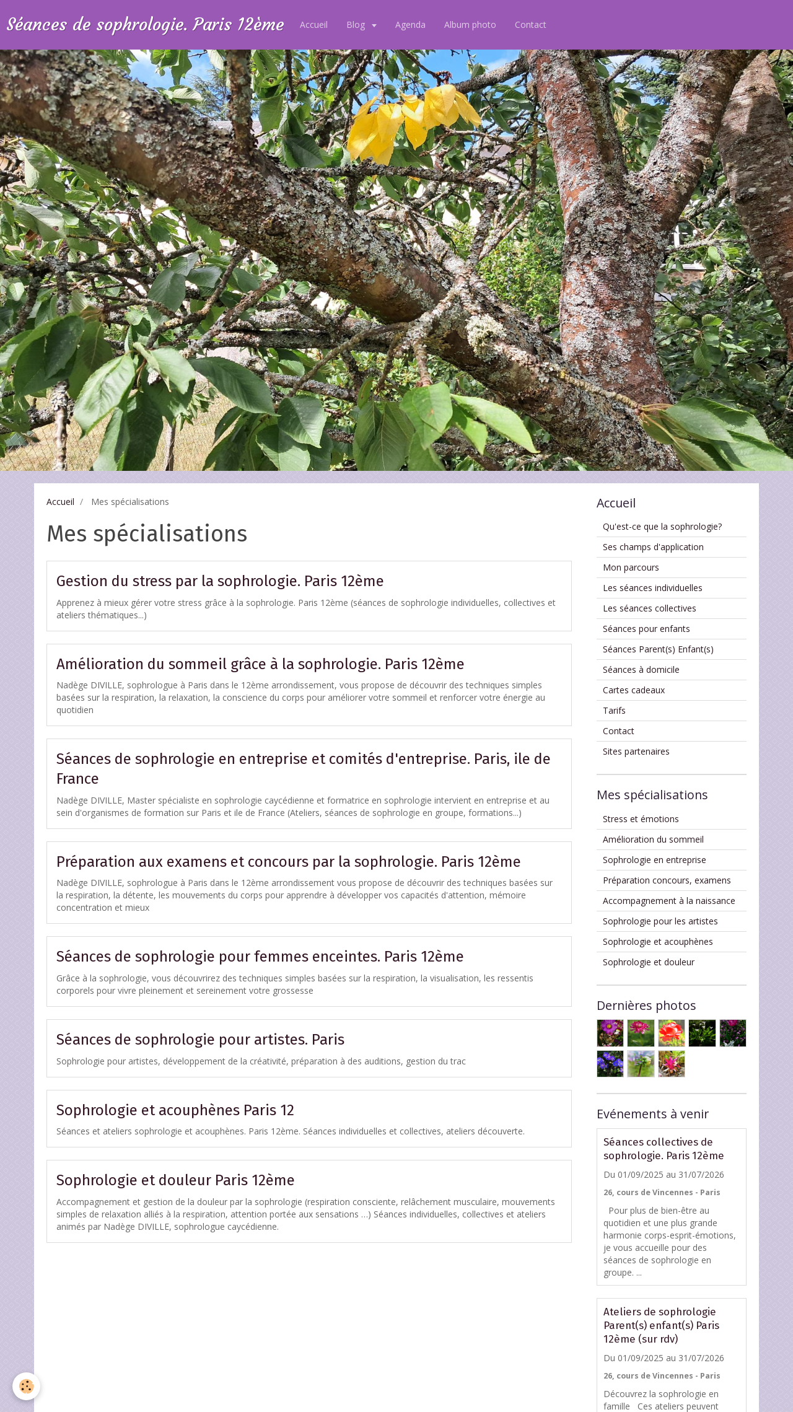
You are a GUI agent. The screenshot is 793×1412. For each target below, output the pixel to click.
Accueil (314, 24)
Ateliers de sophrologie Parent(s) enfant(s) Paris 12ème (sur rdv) (661, 1325)
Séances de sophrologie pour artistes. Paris (200, 1039)
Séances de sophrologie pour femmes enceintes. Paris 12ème (260, 956)
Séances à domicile (641, 669)
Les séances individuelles (653, 588)
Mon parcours (631, 567)
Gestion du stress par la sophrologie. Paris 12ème (220, 581)
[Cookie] (26, 1386)
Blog (356, 24)
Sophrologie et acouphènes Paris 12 (175, 1109)
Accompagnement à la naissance (669, 900)
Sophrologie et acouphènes (658, 941)
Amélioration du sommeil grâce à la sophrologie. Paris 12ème (260, 663)
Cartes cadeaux (634, 690)
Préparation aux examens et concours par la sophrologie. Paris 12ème (288, 861)
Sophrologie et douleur (648, 962)
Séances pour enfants (646, 628)
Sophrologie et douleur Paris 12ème (175, 1180)
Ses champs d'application (653, 547)
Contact (530, 24)
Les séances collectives (649, 608)
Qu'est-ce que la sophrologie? (662, 526)
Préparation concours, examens (667, 880)
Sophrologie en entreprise (654, 860)
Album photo (470, 24)
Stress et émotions (641, 819)
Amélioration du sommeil (653, 839)
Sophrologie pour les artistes (660, 921)
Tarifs (614, 710)
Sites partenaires (636, 751)
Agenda (410, 24)
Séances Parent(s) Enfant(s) (658, 649)
